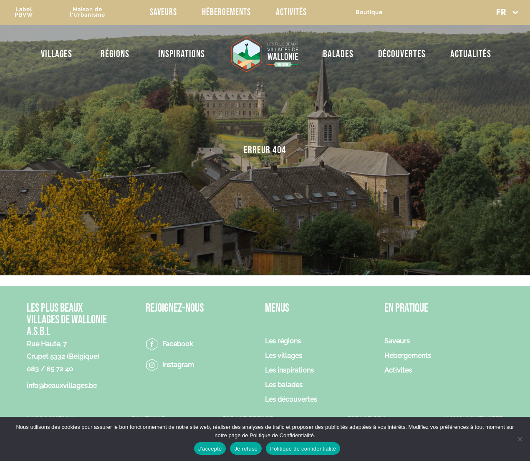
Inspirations (181, 54)
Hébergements (226, 12)
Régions (115, 54)
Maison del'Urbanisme (87, 12)
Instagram (178, 365)
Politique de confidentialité (303, 449)
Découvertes (402, 54)
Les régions (283, 341)
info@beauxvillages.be (62, 386)
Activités (291, 12)
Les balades (284, 385)
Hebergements (407, 356)
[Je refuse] (519, 439)
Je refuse (245, 449)
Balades (338, 54)
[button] (507, 12)
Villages (56, 54)
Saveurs (163, 12)
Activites (398, 370)
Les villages (283, 356)
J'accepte (210, 449)
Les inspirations (289, 370)
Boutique (369, 12)
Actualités (470, 54)
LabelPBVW (24, 12)
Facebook (177, 344)
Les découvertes (291, 399)
